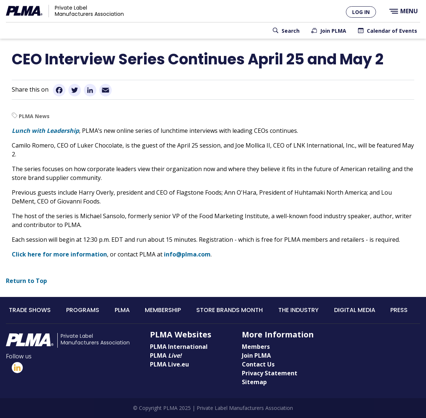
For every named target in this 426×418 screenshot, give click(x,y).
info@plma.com (187, 254)
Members (256, 347)
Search (291, 30)
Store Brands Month (229, 310)
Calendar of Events (392, 30)
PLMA (122, 310)
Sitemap (254, 382)
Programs (82, 310)
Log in (361, 11)
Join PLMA (333, 30)
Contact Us (258, 364)
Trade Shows (30, 310)
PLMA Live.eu (169, 364)
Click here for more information (59, 254)
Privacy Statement (269, 373)
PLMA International (179, 347)
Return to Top (26, 281)
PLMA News (34, 116)
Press (399, 310)
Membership (163, 310)
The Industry (298, 310)
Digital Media (354, 310)
